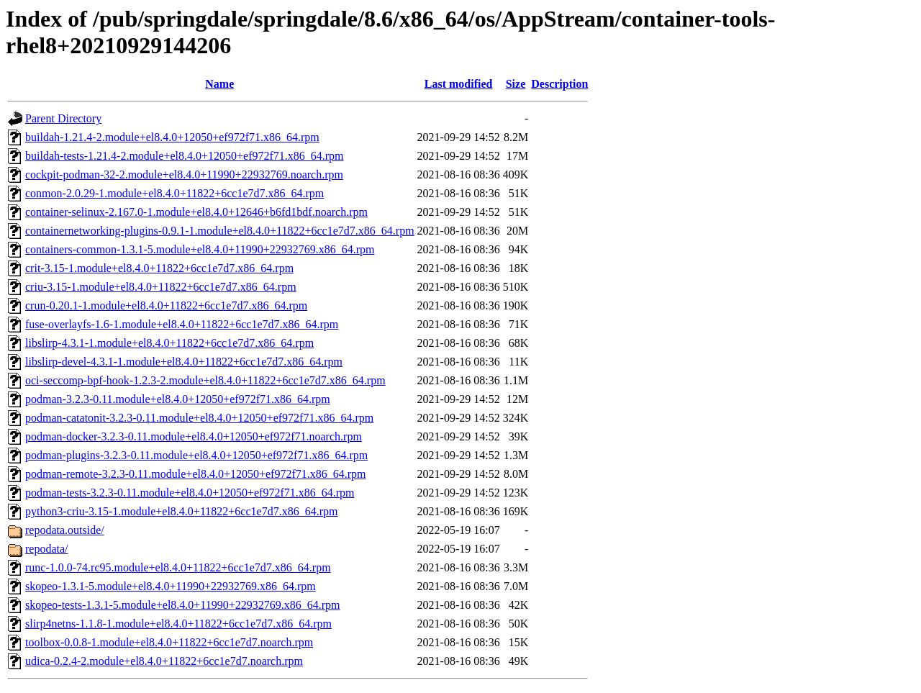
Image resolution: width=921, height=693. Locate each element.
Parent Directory (63, 118)
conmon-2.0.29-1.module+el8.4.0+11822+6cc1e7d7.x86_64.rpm (174, 193)
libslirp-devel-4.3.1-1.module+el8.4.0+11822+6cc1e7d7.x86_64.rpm (183, 361)
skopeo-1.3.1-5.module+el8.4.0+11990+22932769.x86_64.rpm (170, 586)
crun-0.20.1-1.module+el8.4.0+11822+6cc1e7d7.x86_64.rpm (166, 305)
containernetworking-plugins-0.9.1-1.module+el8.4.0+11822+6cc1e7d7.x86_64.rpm (219, 231)
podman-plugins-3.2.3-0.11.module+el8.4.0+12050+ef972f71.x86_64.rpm (196, 455)
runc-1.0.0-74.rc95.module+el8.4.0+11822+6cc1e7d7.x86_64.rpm (178, 567)
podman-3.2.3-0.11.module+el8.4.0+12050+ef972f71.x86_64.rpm (177, 399)
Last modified (459, 84)
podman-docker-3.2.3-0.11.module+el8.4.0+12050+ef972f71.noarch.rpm (193, 436)
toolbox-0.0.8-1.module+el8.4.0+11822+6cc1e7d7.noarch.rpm (169, 642)
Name (219, 84)
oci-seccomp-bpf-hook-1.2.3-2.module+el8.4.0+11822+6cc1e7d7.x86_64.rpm (205, 380)
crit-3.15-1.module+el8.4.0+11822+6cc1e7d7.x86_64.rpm (159, 268)
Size (516, 84)
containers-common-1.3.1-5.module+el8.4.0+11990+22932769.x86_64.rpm (200, 249)
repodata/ (46, 549)
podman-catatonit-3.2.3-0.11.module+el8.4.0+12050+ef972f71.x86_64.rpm (199, 418)
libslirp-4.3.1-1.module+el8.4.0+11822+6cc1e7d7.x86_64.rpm (169, 343)
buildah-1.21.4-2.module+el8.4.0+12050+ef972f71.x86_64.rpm (172, 137)
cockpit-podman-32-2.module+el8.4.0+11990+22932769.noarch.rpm (184, 174)
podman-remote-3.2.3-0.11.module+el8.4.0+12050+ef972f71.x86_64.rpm (195, 474)
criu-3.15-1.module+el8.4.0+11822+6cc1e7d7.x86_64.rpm (160, 287)
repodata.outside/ (64, 530)
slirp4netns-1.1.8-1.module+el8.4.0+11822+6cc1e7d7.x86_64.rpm (178, 623)
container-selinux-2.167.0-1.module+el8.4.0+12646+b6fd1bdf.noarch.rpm (196, 212)
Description (559, 84)
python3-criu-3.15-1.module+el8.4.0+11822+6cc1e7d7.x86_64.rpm (181, 511)
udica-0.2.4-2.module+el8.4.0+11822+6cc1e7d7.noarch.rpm (164, 661)
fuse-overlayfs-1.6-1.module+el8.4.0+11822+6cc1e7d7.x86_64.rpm (181, 324)
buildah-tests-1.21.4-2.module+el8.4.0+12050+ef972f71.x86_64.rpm (184, 156)
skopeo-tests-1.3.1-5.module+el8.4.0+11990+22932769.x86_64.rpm (182, 605)
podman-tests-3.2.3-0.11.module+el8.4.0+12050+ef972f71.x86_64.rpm (190, 492)
